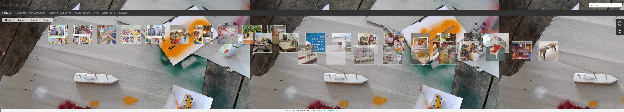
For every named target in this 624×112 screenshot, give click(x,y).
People (96, 13)
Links (112, 13)
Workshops (65, 13)
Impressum (122, 13)
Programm (53, 13)
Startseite (21, 13)
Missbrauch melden (334, 110)
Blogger (323, 110)
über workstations (36, 13)
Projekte (77, 13)
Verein (105, 13)
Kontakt (86, 13)
